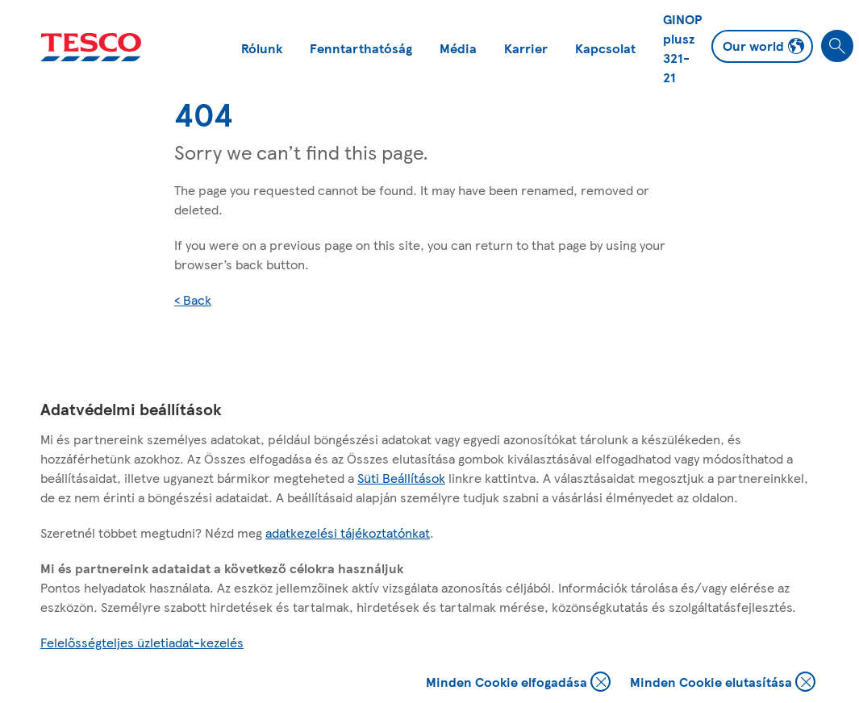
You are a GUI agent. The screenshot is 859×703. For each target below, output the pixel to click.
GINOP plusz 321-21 (682, 48)
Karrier (526, 48)
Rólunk (261, 48)
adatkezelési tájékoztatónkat (347, 532)
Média (458, 48)
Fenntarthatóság (361, 48)
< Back (192, 299)
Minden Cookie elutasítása (722, 683)
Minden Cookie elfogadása (518, 683)
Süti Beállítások (401, 477)
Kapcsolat (605, 48)
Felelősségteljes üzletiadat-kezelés (142, 642)
